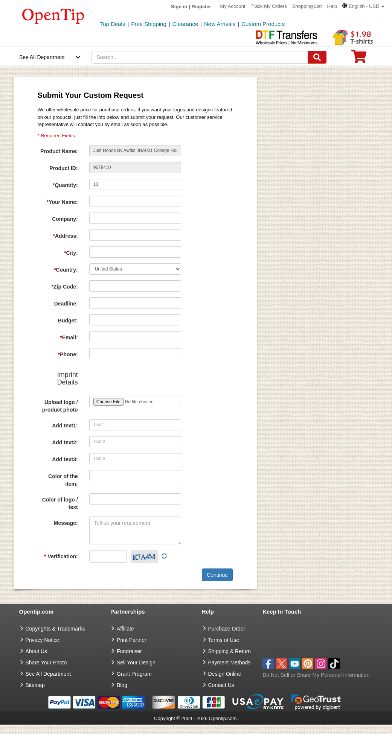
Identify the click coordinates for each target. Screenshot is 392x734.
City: (71, 253)
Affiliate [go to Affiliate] (125, 629)
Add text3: (65, 459)
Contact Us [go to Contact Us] (221, 685)
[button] (363, 6)
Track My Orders (269, 6)
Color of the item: (63, 480)
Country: (66, 270)
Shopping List (307, 6)
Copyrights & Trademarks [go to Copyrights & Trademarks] (55, 629)
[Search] (317, 57)
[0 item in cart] (358, 59)
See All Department (42, 57)
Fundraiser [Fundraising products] (129, 651)
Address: (65, 236)
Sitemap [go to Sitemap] (35, 685)
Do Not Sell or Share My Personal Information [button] (315, 675)
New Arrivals (219, 24)
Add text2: (65, 442)
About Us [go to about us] (36, 651)
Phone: (68, 354)
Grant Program (134, 674)
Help (332, 6)
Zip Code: (65, 287)
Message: (66, 523)
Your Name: (62, 202)
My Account (233, 6)
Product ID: (63, 168)
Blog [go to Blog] (122, 685)
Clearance (185, 24)
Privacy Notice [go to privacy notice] (42, 640)
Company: (65, 219)
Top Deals (112, 24)
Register (201, 6)
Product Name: (59, 151)
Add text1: (65, 425)
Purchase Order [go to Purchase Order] (227, 629)
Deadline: (66, 304)
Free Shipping (148, 24)
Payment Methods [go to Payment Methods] (229, 663)
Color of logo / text (60, 503)
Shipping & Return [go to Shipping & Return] (229, 651)
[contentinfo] (53, 15)
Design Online (224, 674)
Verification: (61, 556)
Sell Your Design (136, 663)
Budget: (68, 321)
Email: (69, 337)
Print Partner (131, 640)
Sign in (179, 6)
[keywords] (200, 57)
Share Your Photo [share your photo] (46, 663)
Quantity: (65, 185)
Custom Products (263, 24)
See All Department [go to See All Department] (48, 674)
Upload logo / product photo (60, 406)
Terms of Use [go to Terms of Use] (223, 640)
